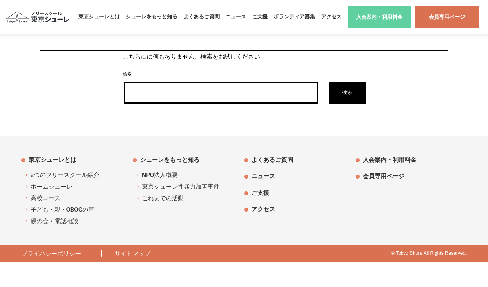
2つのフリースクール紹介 (65, 175)
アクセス (331, 17)
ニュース (236, 17)
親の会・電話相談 (54, 221)
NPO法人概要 (160, 175)
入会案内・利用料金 (389, 159)
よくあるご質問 (201, 17)
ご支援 (260, 17)
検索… (129, 73)
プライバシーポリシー (54, 253)
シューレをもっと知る (151, 17)
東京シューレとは (99, 17)
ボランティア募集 (294, 17)
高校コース (45, 198)
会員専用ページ (383, 176)
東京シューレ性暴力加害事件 (181, 186)
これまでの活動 (163, 198)
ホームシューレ (51, 186)
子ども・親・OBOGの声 (62, 209)
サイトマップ (132, 253)
